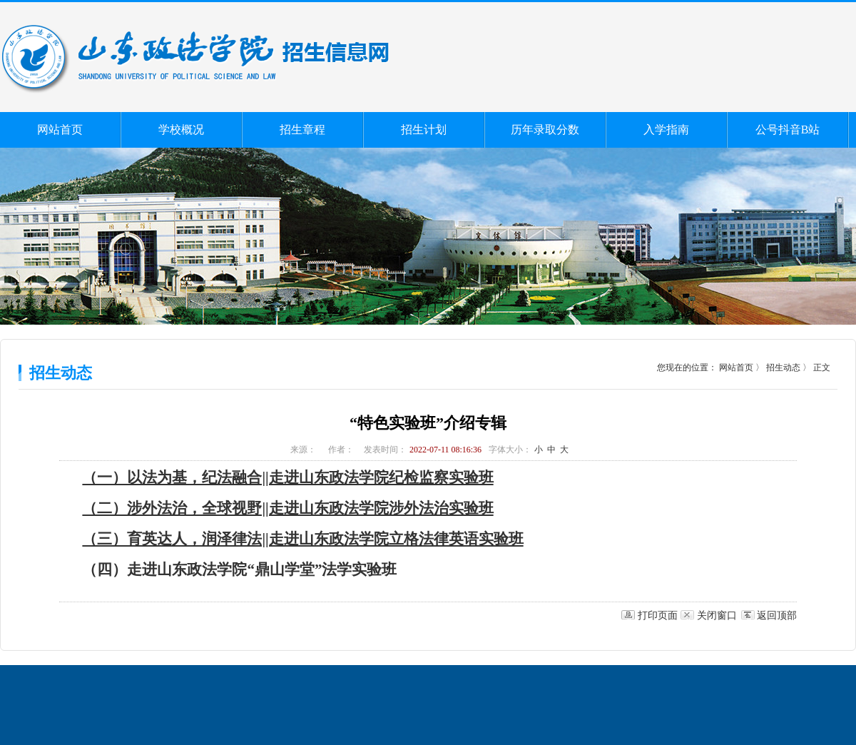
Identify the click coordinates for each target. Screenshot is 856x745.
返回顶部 (777, 615)
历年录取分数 (545, 129)
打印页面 (658, 615)
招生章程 (302, 129)
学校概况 (181, 129)
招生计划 (424, 129)
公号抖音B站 (787, 129)
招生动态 (783, 367)
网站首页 (60, 129)
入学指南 (666, 129)
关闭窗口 (717, 615)
